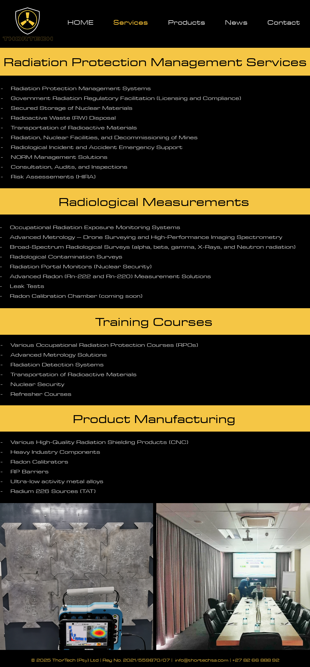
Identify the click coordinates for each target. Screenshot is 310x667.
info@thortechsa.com (201, 660)
